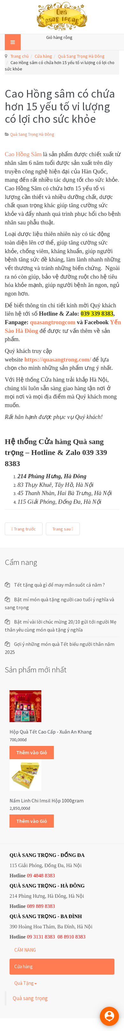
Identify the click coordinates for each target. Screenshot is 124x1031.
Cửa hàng (43, 56)
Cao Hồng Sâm (24, 154)
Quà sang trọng (30, 998)
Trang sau (62, 529)
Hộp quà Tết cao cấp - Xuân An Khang (51, 731)
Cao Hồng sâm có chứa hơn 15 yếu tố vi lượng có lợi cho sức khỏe (60, 106)
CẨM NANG (25, 950)
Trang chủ (19, 56)
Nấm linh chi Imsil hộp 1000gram (47, 800)
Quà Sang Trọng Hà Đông (81, 56)
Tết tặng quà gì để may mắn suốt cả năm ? (59, 584)
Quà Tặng (25, 983)
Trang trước (23, 529)
